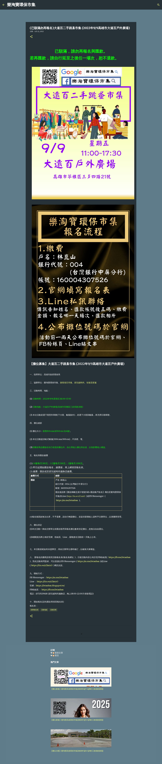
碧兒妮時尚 (79, 382)
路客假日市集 (66, 382)
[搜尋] (38, 5)
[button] (31, 37)
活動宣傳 (53, 610)
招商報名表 (34, 610)
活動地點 (44, 610)
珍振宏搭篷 (91, 382)
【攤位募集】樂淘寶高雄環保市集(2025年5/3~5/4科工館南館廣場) (77, 720)
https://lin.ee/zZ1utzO (76, 496)
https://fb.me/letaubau (119, 557)
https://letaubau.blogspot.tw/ (50, 585)
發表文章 (58, 653)
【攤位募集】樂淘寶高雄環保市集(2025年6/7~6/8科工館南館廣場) (77, 689)
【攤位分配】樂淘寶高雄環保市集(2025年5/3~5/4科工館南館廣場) (77, 751)
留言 (56, 655)
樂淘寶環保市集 (21, 4)
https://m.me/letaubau (67, 500)
